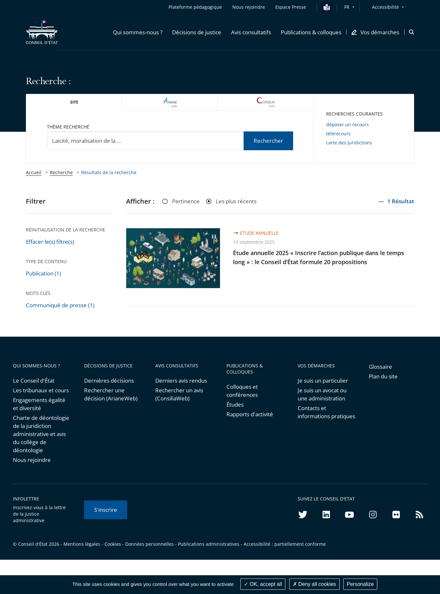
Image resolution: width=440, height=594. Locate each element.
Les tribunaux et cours (41, 390)
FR (346, 7)
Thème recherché (68, 127)
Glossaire (380, 366)
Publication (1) (43, 273)
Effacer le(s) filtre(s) (50, 241)
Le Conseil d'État (33, 380)
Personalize (360, 584)
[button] (137, 32)
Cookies (112, 544)
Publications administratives (208, 544)
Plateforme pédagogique (195, 7)
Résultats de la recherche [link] (109, 172)
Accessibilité (385, 7)
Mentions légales (81, 544)
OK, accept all (263, 584)
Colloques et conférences (242, 390)
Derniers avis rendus (181, 380)
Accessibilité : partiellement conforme (285, 544)
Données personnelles (149, 544)
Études (235, 404)
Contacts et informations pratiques (326, 412)
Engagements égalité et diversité (39, 404)
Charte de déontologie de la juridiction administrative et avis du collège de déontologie (41, 434)
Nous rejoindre (32, 460)
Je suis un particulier (323, 380)
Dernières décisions (109, 380)
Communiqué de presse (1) (60, 305)
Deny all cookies (314, 584)
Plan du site (383, 376)
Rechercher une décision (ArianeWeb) (111, 394)
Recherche (61, 172)
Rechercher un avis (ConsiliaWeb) (179, 394)
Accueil (33, 172)
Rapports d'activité (249, 414)
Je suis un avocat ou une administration (322, 394)
